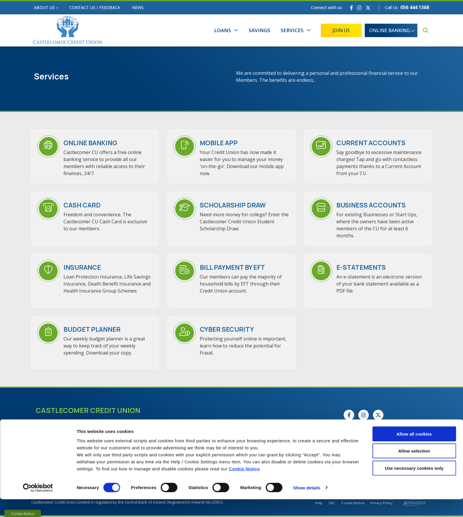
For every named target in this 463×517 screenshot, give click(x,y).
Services (292, 30)
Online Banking (389, 30)
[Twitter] (368, 7)
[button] (425, 30)
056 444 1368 (414, 7)
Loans (222, 30)
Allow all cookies (414, 451)
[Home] (65, 30)
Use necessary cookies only (414, 485)
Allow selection (414, 468)
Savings (259, 30)
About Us (44, 7)
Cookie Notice (244, 486)
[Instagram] (359, 7)
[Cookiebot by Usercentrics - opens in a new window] (37, 505)
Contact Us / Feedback (94, 7)
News (138, 7)
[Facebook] (351, 7)
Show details (307, 505)
